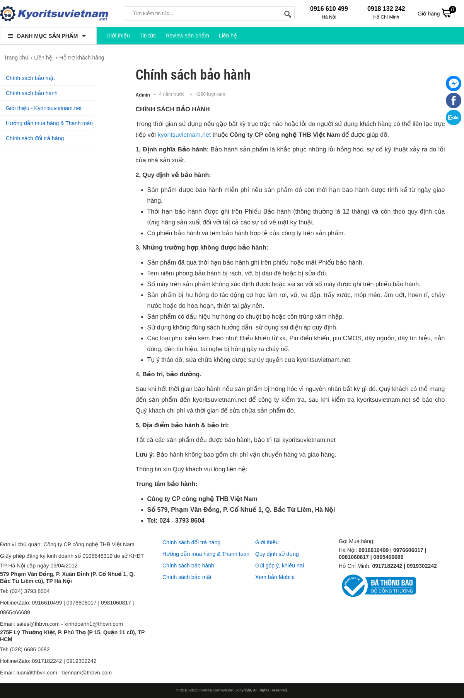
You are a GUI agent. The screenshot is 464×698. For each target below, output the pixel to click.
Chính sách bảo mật (30, 78)
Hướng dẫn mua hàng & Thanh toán (49, 123)
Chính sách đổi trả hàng (35, 138)
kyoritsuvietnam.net (184, 135)
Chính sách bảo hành (32, 93)
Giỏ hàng (437, 13)
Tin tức (148, 35)
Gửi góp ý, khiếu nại (279, 565)
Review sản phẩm (187, 35)
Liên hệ (228, 35)
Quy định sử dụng (277, 554)
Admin (143, 95)
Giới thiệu (118, 35)
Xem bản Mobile (275, 577)
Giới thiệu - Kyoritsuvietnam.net (44, 108)
